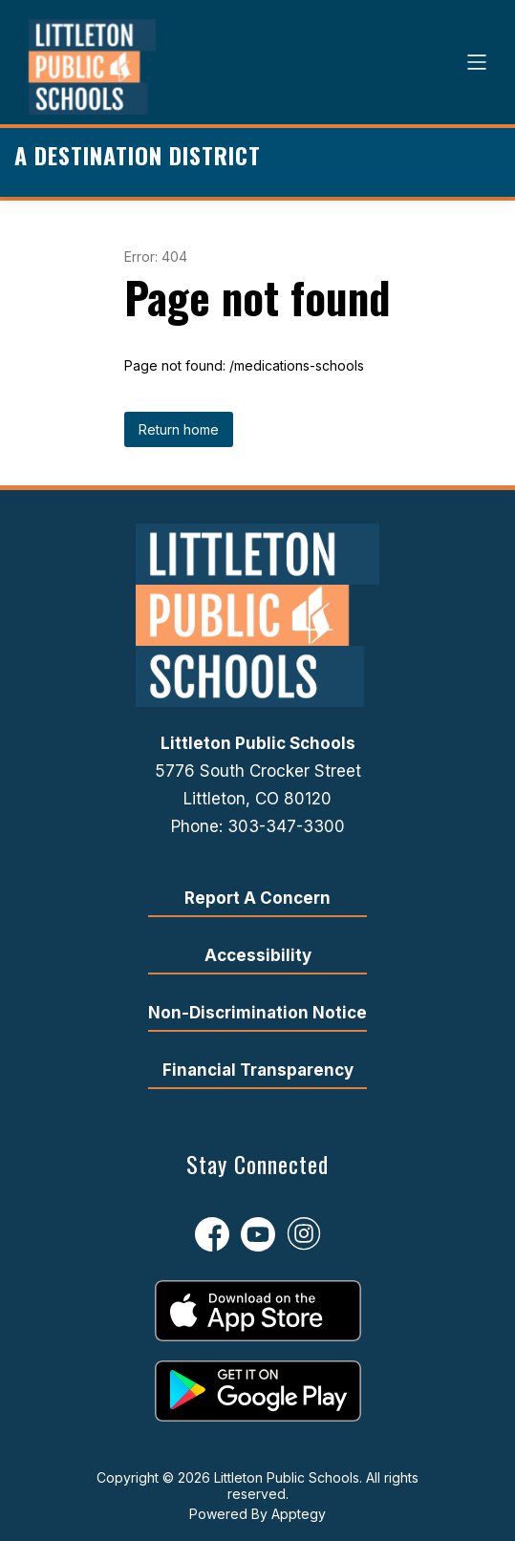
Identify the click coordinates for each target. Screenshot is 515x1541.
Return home (179, 429)
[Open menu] (477, 62)
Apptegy (298, 1514)
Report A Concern (257, 898)
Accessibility (257, 955)
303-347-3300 (286, 826)
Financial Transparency (258, 1070)
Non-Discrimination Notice (257, 1012)
